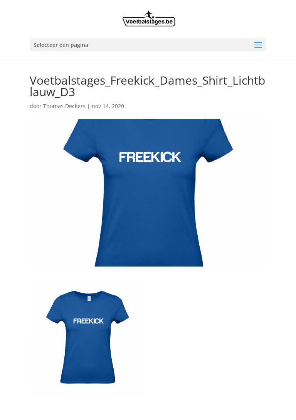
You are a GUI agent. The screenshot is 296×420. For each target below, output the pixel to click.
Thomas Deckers (64, 106)
